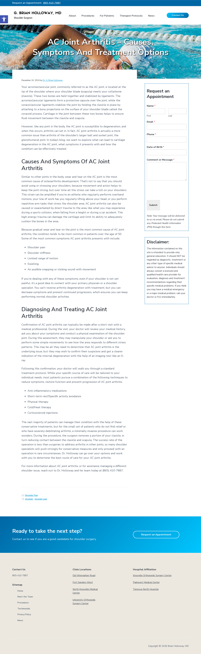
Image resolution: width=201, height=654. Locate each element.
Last (170, 116)
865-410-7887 (52, 3)
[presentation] (170, 195)
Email (151, 122)
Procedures (23, 602)
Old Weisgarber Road (84, 575)
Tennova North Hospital (146, 589)
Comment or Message (160, 159)
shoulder (29, 499)
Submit (153, 205)
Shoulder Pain (31, 495)
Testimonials (23, 608)
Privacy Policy (24, 614)
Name (151, 106)
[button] (4, 19)
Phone (151, 134)
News (20, 620)
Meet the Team (25, 596)
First (149, 116)
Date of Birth (155, 147)
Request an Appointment (156, 534)
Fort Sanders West (83, 582)
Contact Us (178, 15)
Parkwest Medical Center (146, 582)
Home (20, 590)
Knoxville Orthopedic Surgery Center (152, 575)
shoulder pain (40, 499)
